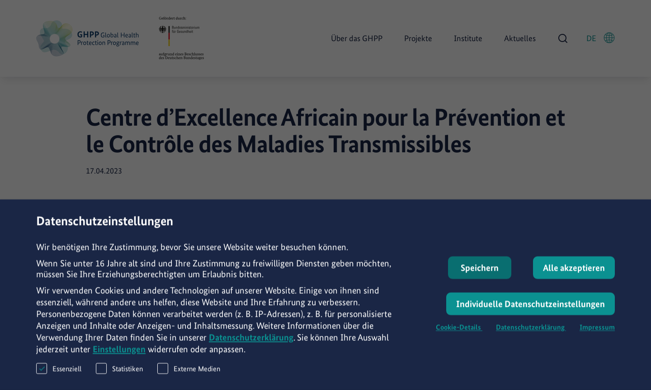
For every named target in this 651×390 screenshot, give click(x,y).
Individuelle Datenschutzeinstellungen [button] (530, 308)
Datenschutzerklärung (251, 341)
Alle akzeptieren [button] (574, 272)
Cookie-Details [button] (459, 331)
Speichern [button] (480, 272)
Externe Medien (188, 372)
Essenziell (58, 372)
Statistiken (119, 372)
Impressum (597, 331)
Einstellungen (119, 353)
